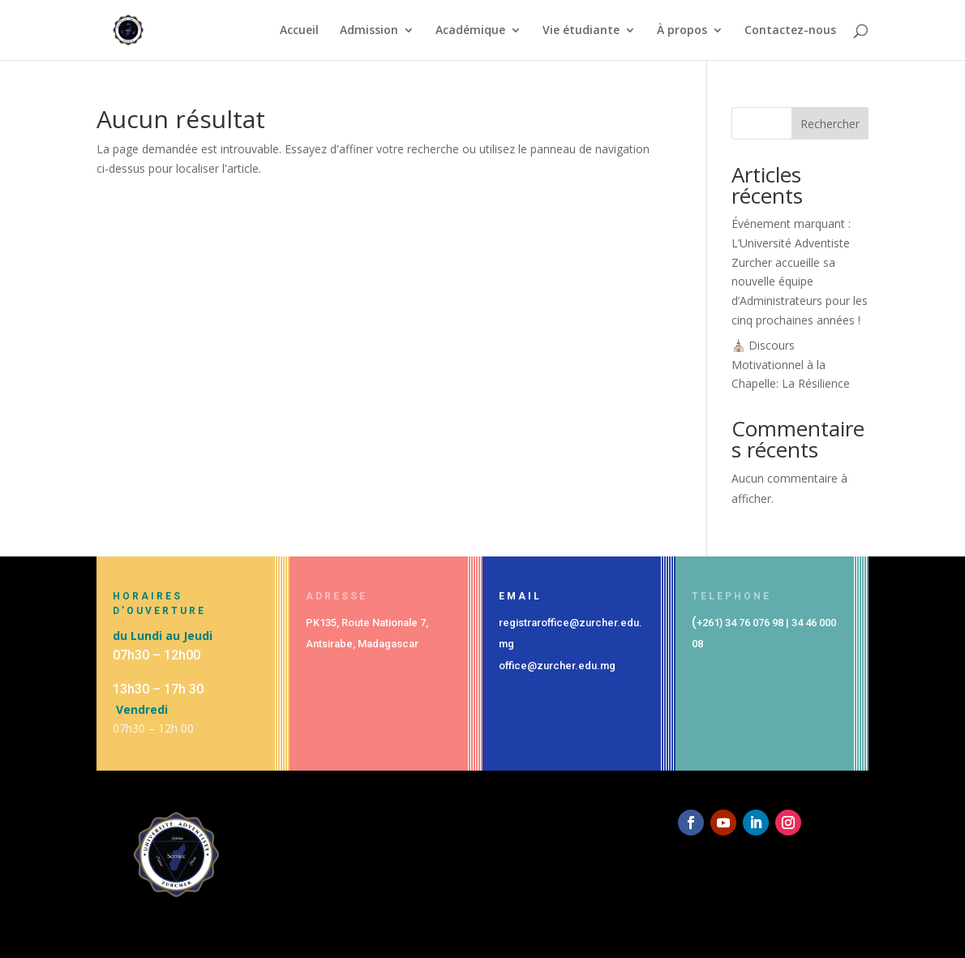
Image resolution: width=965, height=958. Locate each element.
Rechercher (830, 123)
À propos (682, 30)
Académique (470, 30)
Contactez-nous (790, 30)
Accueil (299, 30)
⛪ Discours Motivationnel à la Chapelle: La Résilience (790, 364)
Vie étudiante (581, 30)
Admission (369, 30)
